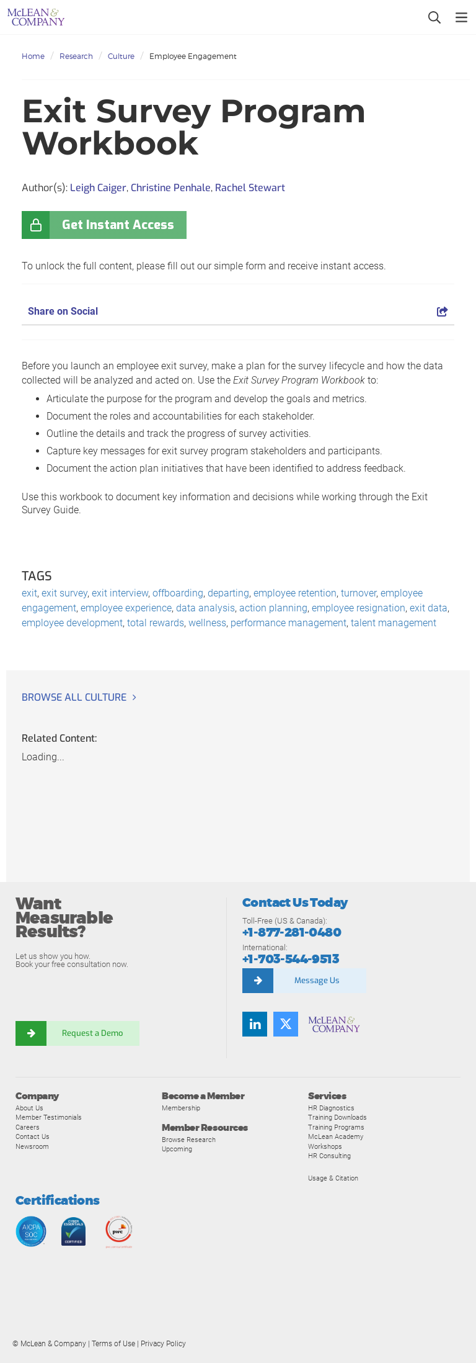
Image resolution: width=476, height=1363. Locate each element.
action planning (273, 608)
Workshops (325, 1146)
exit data (428, 608)
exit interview (120, 593)
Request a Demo (93, 1033)
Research (76, 56)
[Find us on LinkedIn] (254, 1024)
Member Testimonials (48, 1117)
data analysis (205, 608)
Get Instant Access (118, 225)
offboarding (177, 593)
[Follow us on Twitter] (285, 1024)
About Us (29, 1108)
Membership (181, 1108)
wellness (207, 623)
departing (228, 593)
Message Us (317, 980)
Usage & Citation (333, 1178)
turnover (358, 593)
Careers (27, 1127)
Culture (121, 56)
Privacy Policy (163, 1343)
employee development (72, 623)
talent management (393, 623)
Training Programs (336, 1127)
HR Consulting (329, 1155)
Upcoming (177, 1149)
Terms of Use (113, 1343)
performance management (288, 623)
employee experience (126, 608)
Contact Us (32, 1136)
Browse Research (189, 1139)
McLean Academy (335, 1136)
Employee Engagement (193, 56)
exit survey (64, 593)
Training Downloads (337, 1117)
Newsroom (32, 1146)
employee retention (295, 593)
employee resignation (358, 608)
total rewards (155, 623)
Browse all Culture (74, 697)
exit (29, 593)
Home (33, 56)
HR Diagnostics (331, 1108)
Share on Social (238, 311)
